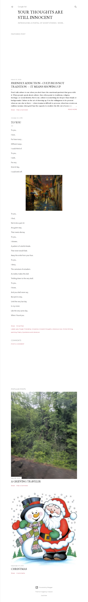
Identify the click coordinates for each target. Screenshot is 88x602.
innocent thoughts (45, 329)
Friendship (27, 329)
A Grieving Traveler (26, 481)
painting (14, 332)
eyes (17, 329)
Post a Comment (22, 110)
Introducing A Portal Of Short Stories (37, 23)
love (60, 329)
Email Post (20, 326)
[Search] (75, 6)
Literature (55, 329)
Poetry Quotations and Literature (28, 332)
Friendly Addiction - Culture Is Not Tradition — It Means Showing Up (37, 84)
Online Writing (68, 329)
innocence (35, 329)
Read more (72, 109)
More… (61, 23)
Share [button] (13, 110)
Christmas (19, 569)
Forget (21, 329)
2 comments (20, 573)
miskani (50, 592)
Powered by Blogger (44, 587)
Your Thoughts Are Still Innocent (40, 14)
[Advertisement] (44, 366)
